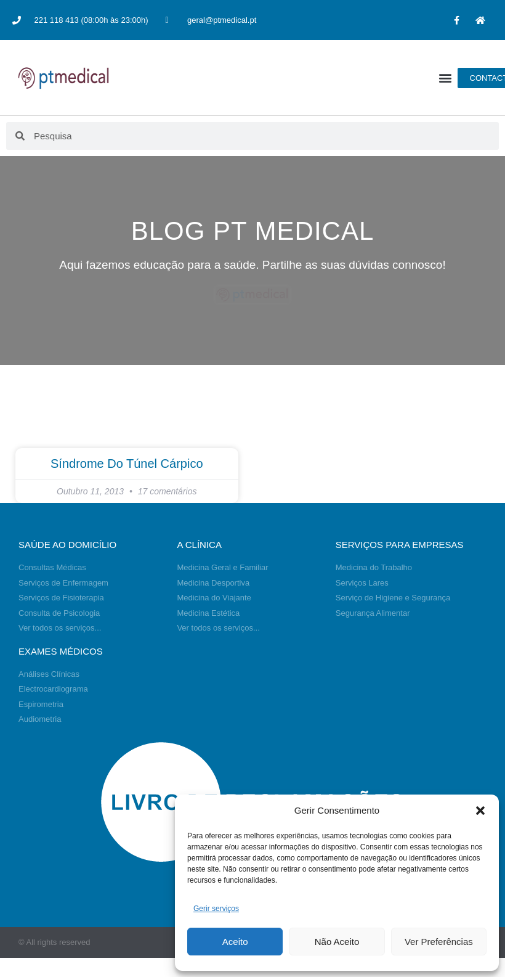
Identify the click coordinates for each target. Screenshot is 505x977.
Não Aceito (337, 941)
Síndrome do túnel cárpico (126, 463)
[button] (480, 810)
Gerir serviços (216, 908)
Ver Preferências (439, 941)
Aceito (235, 941)
